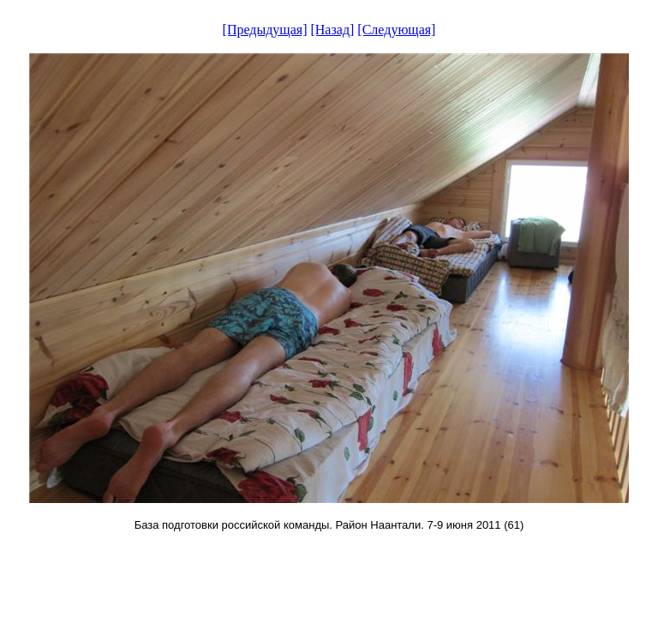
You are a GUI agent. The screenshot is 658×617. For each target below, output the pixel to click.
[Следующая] (396, 29)
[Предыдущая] (265, 29)
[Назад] (332, 29)
